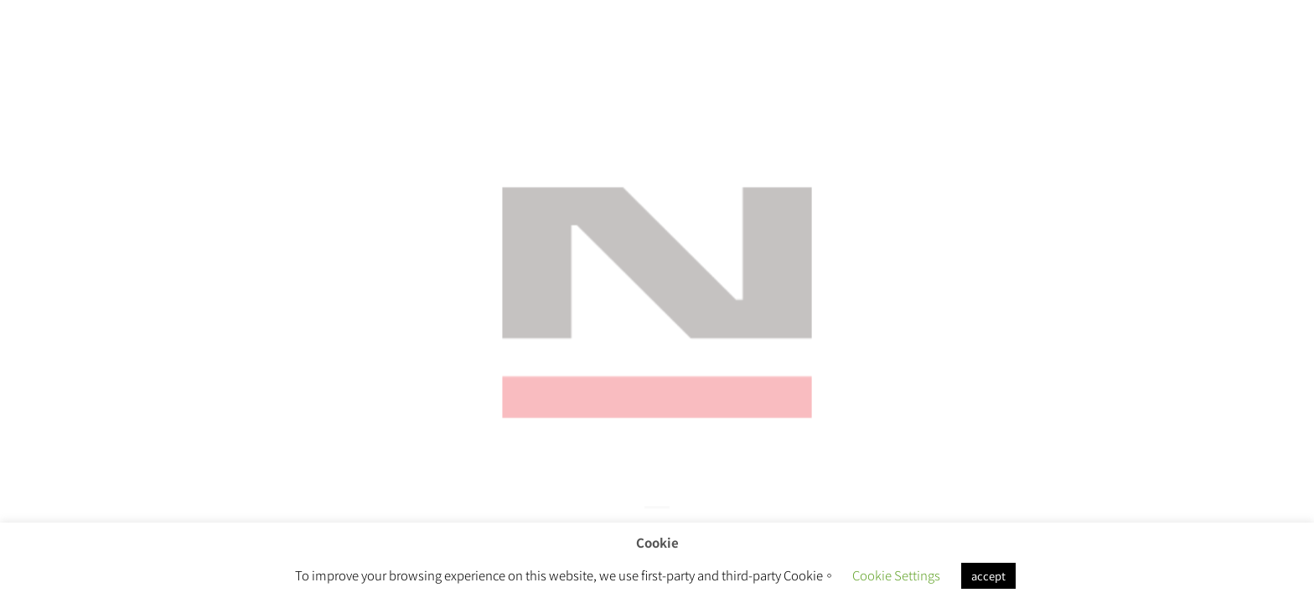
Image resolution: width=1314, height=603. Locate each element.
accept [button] (988, 576)
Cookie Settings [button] (896, 575)
